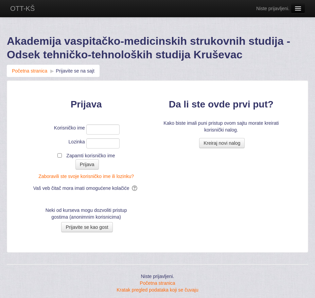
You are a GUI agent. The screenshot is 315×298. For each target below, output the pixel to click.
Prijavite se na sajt (75, 71)
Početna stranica (157, 283)
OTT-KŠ (22, 8)
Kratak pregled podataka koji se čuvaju (157, 290)
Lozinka (77, 141)
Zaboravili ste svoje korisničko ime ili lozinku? (86, 176)
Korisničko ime (69, 128)
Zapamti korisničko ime (90, 155)
